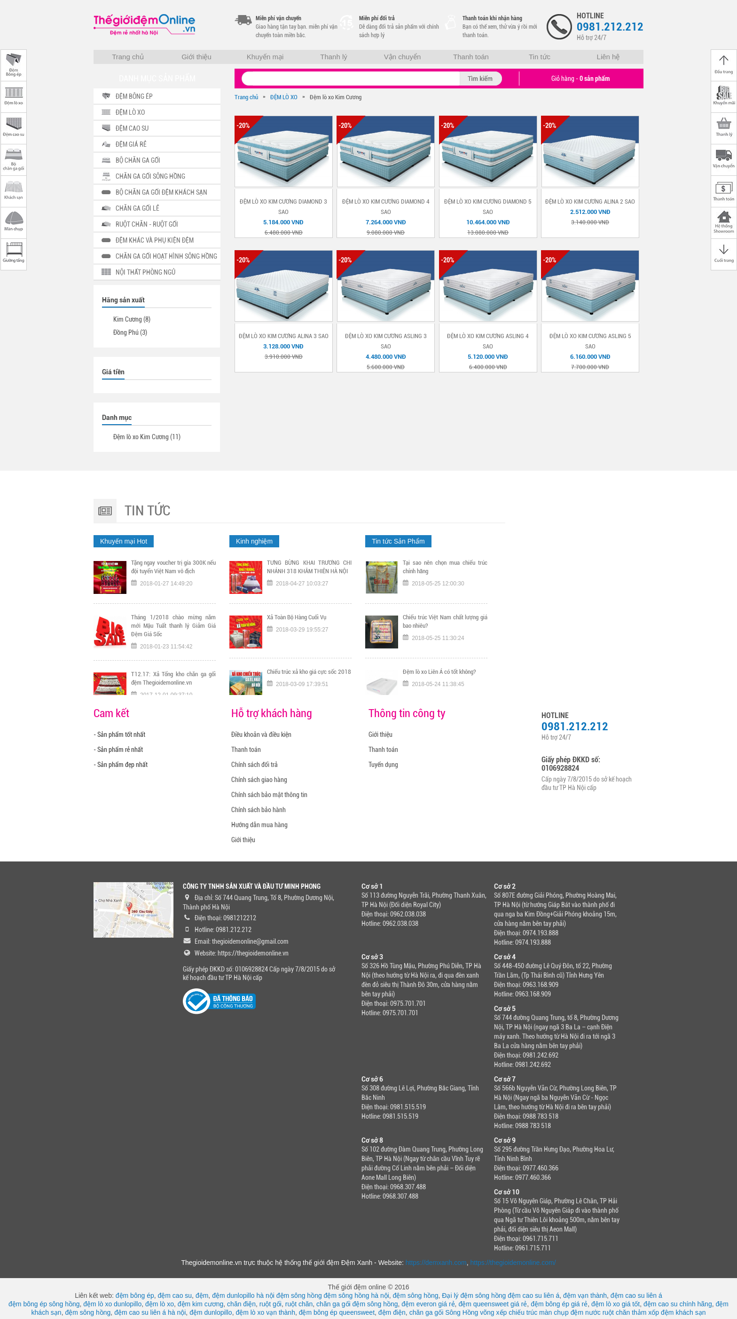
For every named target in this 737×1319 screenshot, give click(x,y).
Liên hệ (608, 57)
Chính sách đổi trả (254, 764)
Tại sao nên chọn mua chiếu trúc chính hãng (445, 571)
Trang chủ (128, 57)
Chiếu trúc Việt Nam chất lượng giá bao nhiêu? (445, 626)
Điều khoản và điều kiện (261, 734)
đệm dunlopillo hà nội (243, 1295)
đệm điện (392, 1312)
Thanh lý (333, 57)
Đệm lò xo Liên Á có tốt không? (439, 676)
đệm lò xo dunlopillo (112, 1304)
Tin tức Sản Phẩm (398, 541)
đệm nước (586, 1312)
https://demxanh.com (436, 1262)
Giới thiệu (196, 57)
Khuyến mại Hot (123, 541)
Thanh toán (471, 57)
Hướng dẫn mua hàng (259, 825)
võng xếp (493, 1312)
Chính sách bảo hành (258, 810)
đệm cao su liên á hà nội (150, 1312)
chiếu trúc (523, 1312)
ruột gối (270, 1304)
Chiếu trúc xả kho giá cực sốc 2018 (309, 676)
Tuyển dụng (383, 764)
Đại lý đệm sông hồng (474, 1295)
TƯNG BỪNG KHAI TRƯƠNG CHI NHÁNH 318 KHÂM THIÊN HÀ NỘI (309, 571)
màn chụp (554, 1312)
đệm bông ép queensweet (337, 1312)
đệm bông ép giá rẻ (559, 1304)
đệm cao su (175, 1295)
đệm (202, 1295)
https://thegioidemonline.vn (253, 953)
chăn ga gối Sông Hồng (443, 1312)
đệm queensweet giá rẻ (492, 1304)
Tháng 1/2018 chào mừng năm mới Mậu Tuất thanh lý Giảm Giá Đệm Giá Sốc (173, 630)
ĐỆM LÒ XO (284, 97)
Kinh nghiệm (254, 541)
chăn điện (241, 1304)
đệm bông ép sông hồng (43, 1304)
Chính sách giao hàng (259, 779)
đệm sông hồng (299, 1295)
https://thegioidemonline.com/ (513, 1262)
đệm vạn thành (585, 1295)
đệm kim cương (201, 1304)
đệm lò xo (159, 1304)
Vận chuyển (402, 57)
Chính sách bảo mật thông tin (269, 794)
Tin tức (539, 57)
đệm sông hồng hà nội (356, 1295)
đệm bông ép (135, 1295)
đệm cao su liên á (533, 1295)
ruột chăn (299, 1304)
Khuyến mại (265, 57)
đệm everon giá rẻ (428, 1304)
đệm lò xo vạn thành (265, 1312)
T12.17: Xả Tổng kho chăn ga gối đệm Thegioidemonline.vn (173, 683)
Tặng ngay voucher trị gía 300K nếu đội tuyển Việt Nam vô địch (173, 571)
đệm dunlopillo (210, 1312)
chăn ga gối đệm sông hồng (357, 1304)
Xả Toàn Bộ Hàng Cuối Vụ (296, 621)
